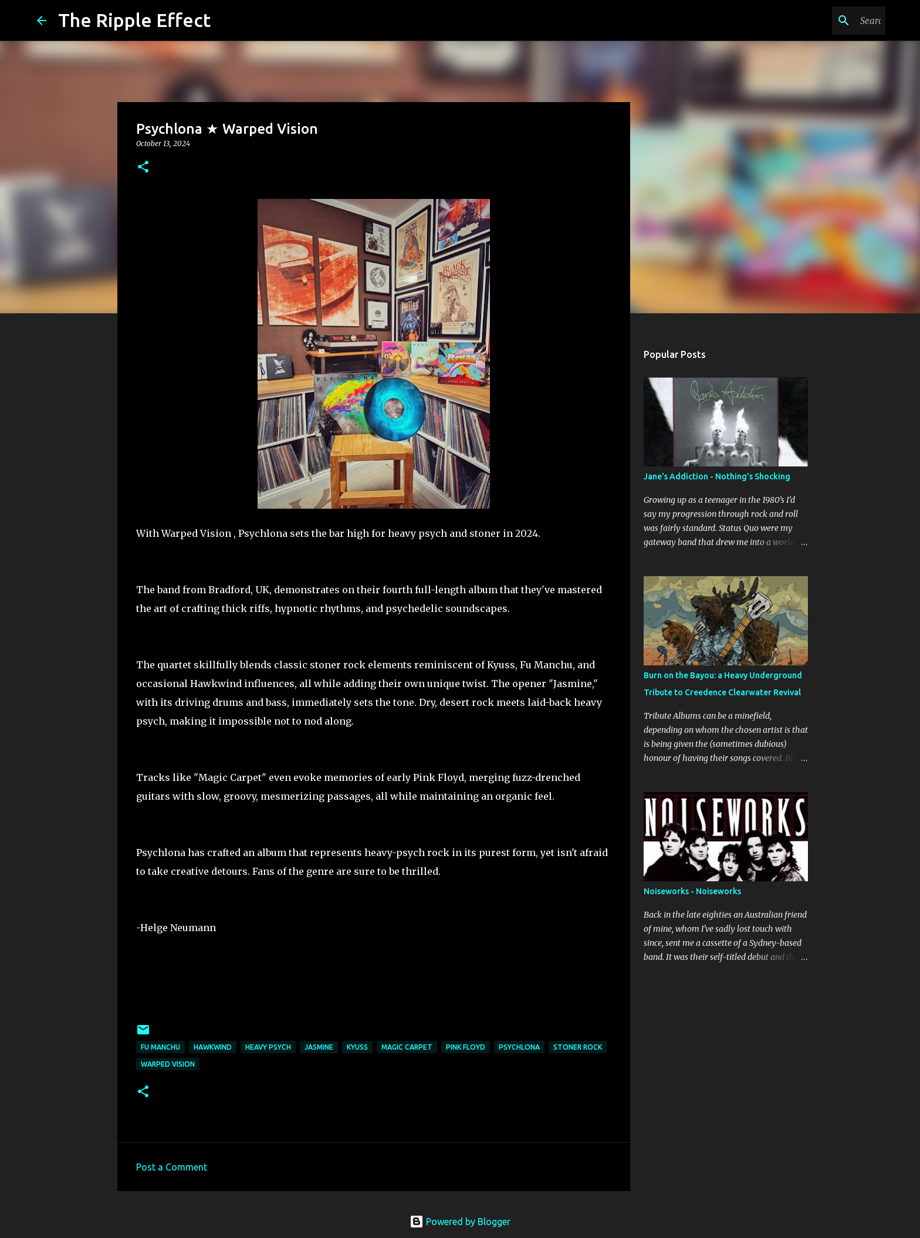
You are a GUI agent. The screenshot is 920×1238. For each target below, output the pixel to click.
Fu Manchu (160, 1047)
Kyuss (357, 1047)
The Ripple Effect (134, 20)
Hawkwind (213, 1047)
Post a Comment (171, 1167)
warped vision (168, 1064)
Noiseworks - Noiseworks (692, 891)
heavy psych (268, 1047)
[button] (143, 167)
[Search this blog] (823, 20)
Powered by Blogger (460, 1221)
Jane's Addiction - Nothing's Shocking (717, 476)
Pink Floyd (465, 1047)
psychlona (519, 1047)
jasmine (319, 1047)
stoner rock (577, 1047)
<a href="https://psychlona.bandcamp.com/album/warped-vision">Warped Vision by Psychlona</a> (373, 981)
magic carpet (406, 1047)
